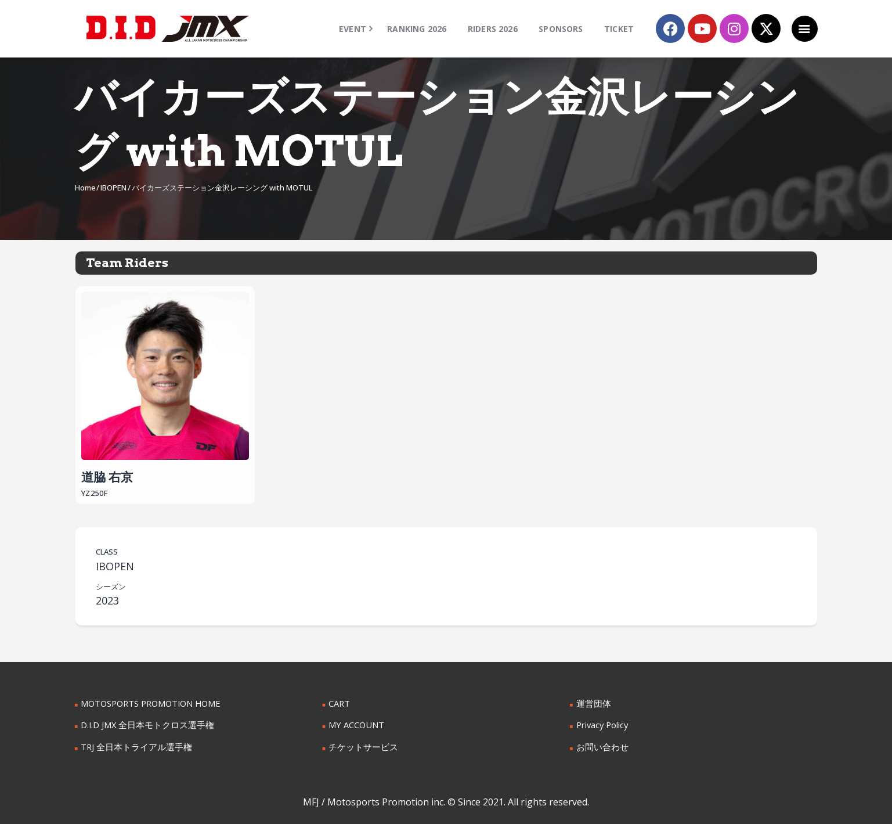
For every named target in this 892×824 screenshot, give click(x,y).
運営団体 (592, 702)
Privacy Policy (601, 723)
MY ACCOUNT (355, 723)
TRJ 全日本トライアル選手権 (133, 745)
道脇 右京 (165, 387)
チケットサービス (360, 745)
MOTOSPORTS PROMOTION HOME (149, 702)
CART (338, 702)
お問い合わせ (600, 745)
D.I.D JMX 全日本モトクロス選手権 (144, 723)
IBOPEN (113, 187)
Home (85, 187)
